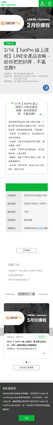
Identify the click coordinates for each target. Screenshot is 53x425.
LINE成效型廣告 (16, 275)
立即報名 (27, 250)
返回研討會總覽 (26, 367)
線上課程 (24, 271)
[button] (23, 362)
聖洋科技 (40, 228)
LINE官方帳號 (36, 271)
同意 (27, 418)
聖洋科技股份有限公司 (20, 280)
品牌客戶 (14, 271)
